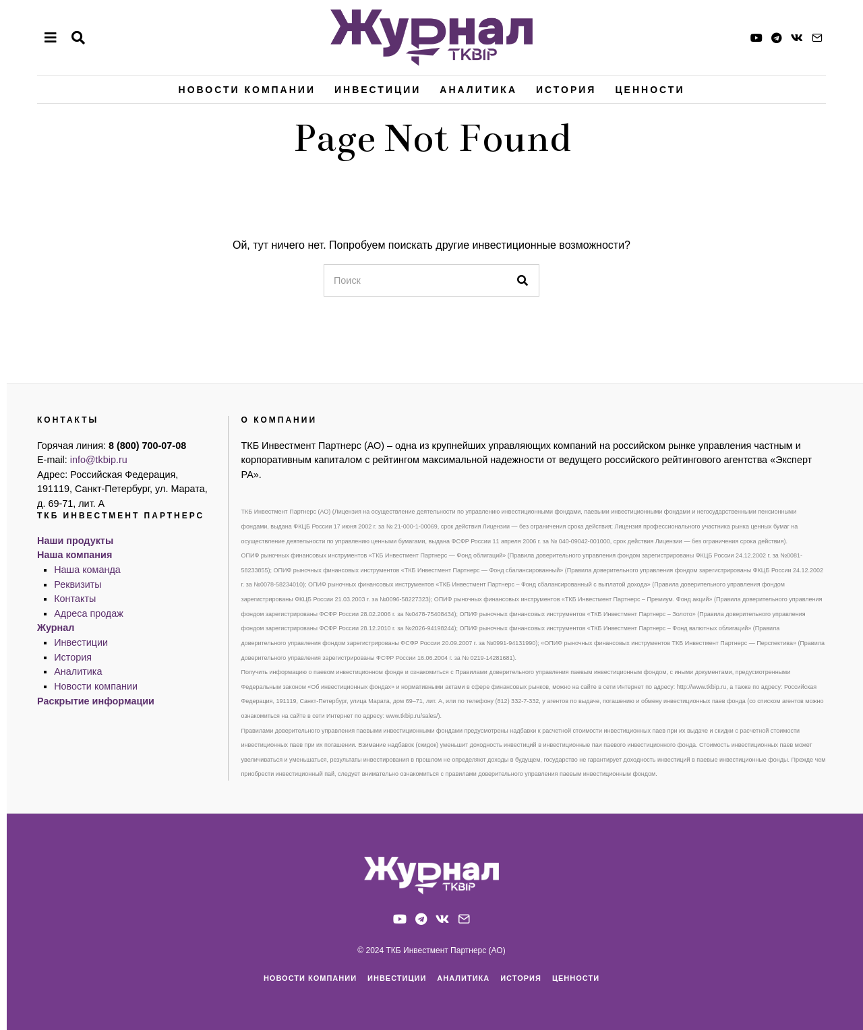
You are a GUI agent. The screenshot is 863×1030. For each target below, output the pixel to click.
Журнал (55, 627)
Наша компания (74, 554)
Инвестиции (377, 89)
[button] (523, 280)
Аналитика (478, 89)
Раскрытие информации (95, 701)
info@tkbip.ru (98, 459)
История (566, 89)
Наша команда (87, 569)
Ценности (649, 89)
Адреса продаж (88, 613)
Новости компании (247, 89)
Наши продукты (75, 540)
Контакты (75, 598)
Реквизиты (78, 584)
